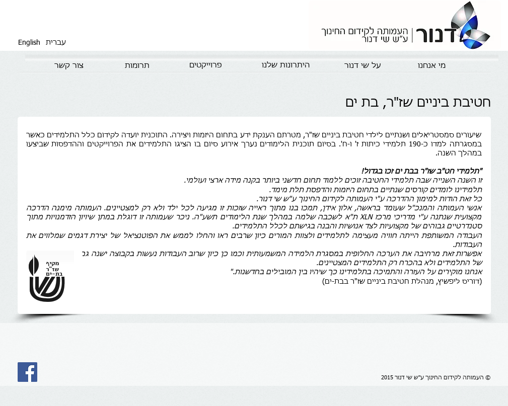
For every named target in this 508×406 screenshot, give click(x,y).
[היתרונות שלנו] (286, 65)
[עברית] (56, 42)
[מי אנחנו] (431, 66)
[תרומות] (137, 66)
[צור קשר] (69, 66)
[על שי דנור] (363, 66)
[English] (29, 42)
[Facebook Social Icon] (27, 372)
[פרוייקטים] (206, 65)
